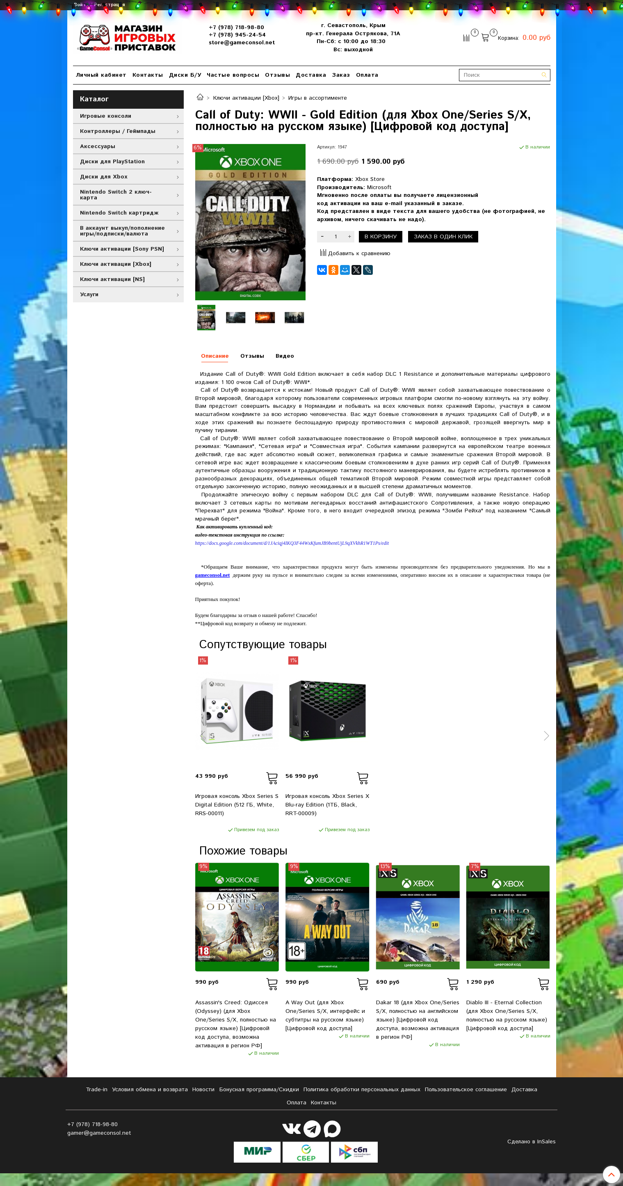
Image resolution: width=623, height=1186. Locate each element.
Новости (203, 1089)
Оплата (367, 75)
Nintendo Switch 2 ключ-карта (116, 195)
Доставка (311, 75)
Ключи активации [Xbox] (246, 98)
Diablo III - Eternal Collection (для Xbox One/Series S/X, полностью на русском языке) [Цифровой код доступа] (506, 1016)
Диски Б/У (185, 75)
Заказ (341, 75)
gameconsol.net (212, 575)
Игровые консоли (105, 116)
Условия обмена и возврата (150, 1089)
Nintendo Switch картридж (119, 213)
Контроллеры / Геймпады (117, 131)
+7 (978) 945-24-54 (237, 35)
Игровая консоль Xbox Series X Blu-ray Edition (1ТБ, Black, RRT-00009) (327, 805)
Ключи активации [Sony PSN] (122, 249)
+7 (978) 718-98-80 (236, 27)
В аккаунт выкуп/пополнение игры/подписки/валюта (122, 231)
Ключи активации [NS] (112, 279)
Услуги (89, 294)
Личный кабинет (101, 75)
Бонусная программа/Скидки (259, 1089)
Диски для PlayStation (112, 162)
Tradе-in (96, 1089)
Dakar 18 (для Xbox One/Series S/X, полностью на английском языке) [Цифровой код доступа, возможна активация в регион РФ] (417, 1020)
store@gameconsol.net (242, 43)
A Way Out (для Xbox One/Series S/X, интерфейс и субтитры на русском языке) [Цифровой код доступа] (325, 1016)
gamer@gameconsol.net (99, 1133)
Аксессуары (97, 146)
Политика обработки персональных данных (362, 1089)
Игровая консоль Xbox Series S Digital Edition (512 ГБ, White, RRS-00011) (236, 805)
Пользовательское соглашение (466, 1089)
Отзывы (277, 75)
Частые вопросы (233, 75)
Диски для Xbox (103, 177)
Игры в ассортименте (317, 98)
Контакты (147, 75)
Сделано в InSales (531, 1142)
